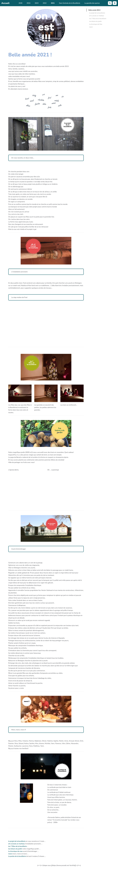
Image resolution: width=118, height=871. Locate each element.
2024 (28, 3)
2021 (53, 3)
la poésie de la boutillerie (17, 856)
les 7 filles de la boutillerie (17, 846)
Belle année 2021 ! (94, 8)
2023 (36, 3)
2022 (44, 3)
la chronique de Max (95, 29)
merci (10, 854)
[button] (115, 3)
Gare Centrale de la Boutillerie (69, 3)
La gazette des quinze (92, 3)
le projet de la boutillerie (17, 841)
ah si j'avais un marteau (16, 844)
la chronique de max (15, 851)
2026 (20, 3)
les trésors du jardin (15, 849)
